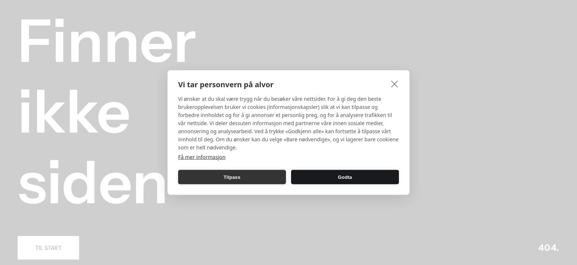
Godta (345, 177)
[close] (394, 84)
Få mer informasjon (202, 156)
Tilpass (232, 177)
